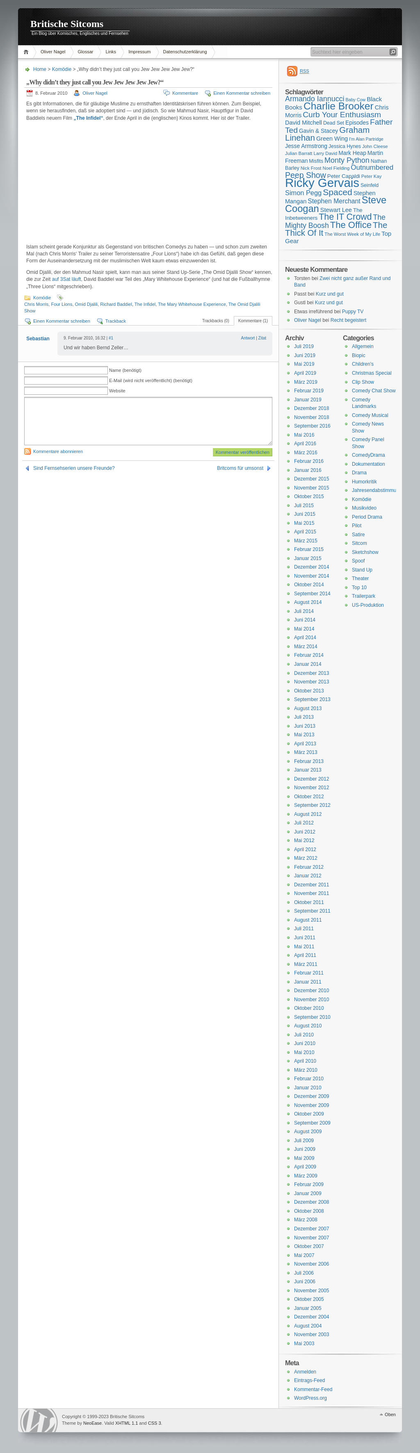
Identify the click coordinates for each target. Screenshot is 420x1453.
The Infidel (145, 304)
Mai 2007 (304, 1255)
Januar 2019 (308, 400)
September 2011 (312, 911)
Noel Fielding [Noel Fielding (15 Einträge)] (335, 168)
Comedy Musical (370, 415)
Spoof (358, 561)
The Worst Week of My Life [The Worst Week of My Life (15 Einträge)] (352, 234)
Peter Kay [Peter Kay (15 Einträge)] (371, 176)
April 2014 (305, 637)
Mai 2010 (304, 1052)
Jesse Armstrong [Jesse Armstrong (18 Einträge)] (306, 146)
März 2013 (305, 752)
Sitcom (359, 543)
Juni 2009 (304, 1149)
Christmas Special (372, 373)
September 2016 (312, 426)
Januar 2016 (308, 470)
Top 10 (359, 587)
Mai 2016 (304, 435)
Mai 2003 (304, 1343)
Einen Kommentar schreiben (241, 93)
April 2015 (305, 532)
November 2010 (311, 999)
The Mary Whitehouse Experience (192, 304)
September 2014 (312, 594)
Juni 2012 (304, 832)
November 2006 (311, 1264)
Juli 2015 (304, 505)
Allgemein (363, 346)
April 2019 (305, 373)
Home (27, 52)
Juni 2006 (304, 1281)
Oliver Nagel (53, 51)
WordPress (39, 1420)
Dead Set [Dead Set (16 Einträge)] (333, 123)
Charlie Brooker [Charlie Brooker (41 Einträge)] (339, 106)
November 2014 (311, 576)
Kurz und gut (330, 294)
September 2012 (312, 805)
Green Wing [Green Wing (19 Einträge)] (332, 138)
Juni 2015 (304, 514)
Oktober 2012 (309, 796)
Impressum (139, 51)
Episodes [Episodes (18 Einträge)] (357, 122)
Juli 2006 (304, 1273)
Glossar (86, 51)
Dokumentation (368, 464)
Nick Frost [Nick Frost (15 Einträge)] (311, 168)
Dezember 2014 (311, 567)
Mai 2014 (304, 629)
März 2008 (305, 1220)
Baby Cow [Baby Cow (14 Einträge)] (356, 99)
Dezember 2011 (311, 885)
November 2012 (311, 787)
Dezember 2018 (311, 408)
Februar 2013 (309, 761)
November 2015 (311, 488)
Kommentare (185, 93)
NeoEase (92, 1423)
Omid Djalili (86, 304)
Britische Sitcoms (66, 23)
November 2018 (311, 417)
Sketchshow (365, 552)
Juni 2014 (304, 620)
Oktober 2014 (309, 585)
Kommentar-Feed (313, 1389)
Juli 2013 (304, 717)
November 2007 (311, 1238)
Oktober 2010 (309, 1008)
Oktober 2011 (309, 902)
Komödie (61, 69)
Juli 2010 (304, 1035)
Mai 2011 (304, 947)
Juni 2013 (304, 726)
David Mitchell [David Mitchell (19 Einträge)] (303, 122)
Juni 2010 (304, 1043)
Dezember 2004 (311, 1317)
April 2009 (305, 1167)
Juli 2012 (304, 823)
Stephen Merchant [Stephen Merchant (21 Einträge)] (334, 201)
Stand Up (362, 570)
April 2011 (305, 955)
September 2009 (312, 1123)
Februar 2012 (309, 867)
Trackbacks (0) (215, 321)
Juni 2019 (304, 355)
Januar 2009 (308, 1193)
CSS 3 (154, 1423)
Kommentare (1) (253, 321)
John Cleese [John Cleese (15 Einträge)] (375, 146)
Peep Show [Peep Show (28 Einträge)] (305, 175)
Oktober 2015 (309, 496)
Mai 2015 (304, 523)
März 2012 (305, 858)
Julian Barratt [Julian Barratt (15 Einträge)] (298, 153)
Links (110, 51)
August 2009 (308, 1131)
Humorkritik (364, 482)
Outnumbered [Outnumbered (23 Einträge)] (372, 167)
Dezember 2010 (311, 990)
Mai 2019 (304, 364)
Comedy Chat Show (374, 391)
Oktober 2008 (309, 1211)
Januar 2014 (308, 664)
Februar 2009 (309, 1184)
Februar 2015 (309, 549)
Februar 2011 (309, 973)
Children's (363, 364)
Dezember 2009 (311, 1096)
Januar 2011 (308, 982)
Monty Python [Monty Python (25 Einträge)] (347, 160)
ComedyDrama (368, 455)
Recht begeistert (348, 320)
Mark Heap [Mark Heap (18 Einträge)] (352, 153)
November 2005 (311, 1291)
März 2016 (305, 452)
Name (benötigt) (125, 370)
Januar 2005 (308, 1308)
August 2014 (308, 602)
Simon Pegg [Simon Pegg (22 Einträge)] (303, 192)
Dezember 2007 (311, 1229)
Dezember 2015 (311, 479)
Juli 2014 (304, 611)
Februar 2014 (309, 655)
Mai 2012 (304, 840)
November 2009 (311, 1105)
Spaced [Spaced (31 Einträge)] (337, 192)
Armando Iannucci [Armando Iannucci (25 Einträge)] (315, 99)
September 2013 (312, 699)
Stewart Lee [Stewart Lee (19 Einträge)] (336, 210)
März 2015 (305, 541)
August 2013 (308, 708)
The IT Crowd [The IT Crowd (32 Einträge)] (345, 217)
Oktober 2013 (309, 691)
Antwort (248, 338)
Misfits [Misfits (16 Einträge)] (316, 161)
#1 (111, 338)
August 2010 (308, 1026)
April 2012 (305, 849)
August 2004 (308, 1326)
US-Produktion (368, 605)
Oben (390, 1414)
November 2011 (311, 893)
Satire (358, 534)
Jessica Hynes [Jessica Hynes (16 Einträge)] (345, 146)
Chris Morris (36, 304)
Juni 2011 (304, 938)
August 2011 (308, 920)
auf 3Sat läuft (66, 279)
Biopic (358, 355)
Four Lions (61, 304)
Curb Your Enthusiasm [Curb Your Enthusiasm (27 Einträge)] (342, 114)
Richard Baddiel (116, 304)
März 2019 (305, 382)
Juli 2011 (304, 928)
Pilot (356, 525)
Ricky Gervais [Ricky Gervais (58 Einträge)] (322, 182)
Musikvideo (364, 508)
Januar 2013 (308, 770)
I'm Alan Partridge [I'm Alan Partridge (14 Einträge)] (366, 139)
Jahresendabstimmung (377, 490)
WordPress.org (310, 1398)
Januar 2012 (308, 876)
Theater (360, 578)
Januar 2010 (308, 1088)
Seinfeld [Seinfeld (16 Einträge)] (370, 185)
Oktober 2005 (309, 1299)
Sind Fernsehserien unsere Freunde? (74, 468)
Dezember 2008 (311, 1202)
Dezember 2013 (311, 673)
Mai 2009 (304, 1158)
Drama (359, 473)
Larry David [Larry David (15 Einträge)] (325, 153)
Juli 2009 (304, 1140)
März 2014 (305, 646)
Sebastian (38, 339)
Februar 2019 (309, 391)
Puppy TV (352, 311)
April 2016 (305, 443)
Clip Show (363, 382)
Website (117, 390)
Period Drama (367, 517)
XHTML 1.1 (126, 1423)
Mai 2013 (304, 735)
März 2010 (305, 1070)
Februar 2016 (309, 461)
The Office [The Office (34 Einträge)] (351, 225)
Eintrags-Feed (309, 1380)
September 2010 (312, 1017)
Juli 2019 (304, 346)
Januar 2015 (308, 558)
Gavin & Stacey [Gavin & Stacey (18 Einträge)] (318, 131)
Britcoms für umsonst (240, 468)
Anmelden (305, 1372)
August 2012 (308, 814)
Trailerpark (363, 596)
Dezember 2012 (311, 779)
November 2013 (311, 682)
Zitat (262, 338)
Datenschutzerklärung (185, 51)
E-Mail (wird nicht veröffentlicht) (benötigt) (150, 380)
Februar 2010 (309, 1079)
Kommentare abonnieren (58, 451)
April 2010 (305, 1061)
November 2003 (311, 1334)
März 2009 (305, 1176)
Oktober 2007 (309, 1246)
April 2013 (305, 744)
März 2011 (305, 964)
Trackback (115, 321)
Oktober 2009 (309, 1114)
